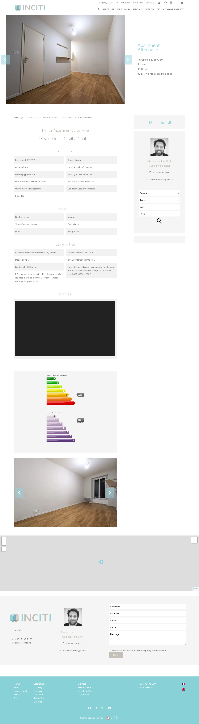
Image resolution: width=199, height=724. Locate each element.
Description (49, 138)
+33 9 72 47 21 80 (23, 639)
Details (68, 138)
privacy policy (144, 650)
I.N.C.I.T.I (17, 629)
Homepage (18, 117)
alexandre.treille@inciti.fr (161, 179)
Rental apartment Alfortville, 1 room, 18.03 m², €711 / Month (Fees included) (60, 117)
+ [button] (4, 539)
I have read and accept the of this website (139, 650)
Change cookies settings (91, 717)
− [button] (4, 543)
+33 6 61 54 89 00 (161, 172)
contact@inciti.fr (23, 642)
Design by (111, 718)
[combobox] (159, 193)
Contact (85, 138)
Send (115, 655)
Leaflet (195, 589)
